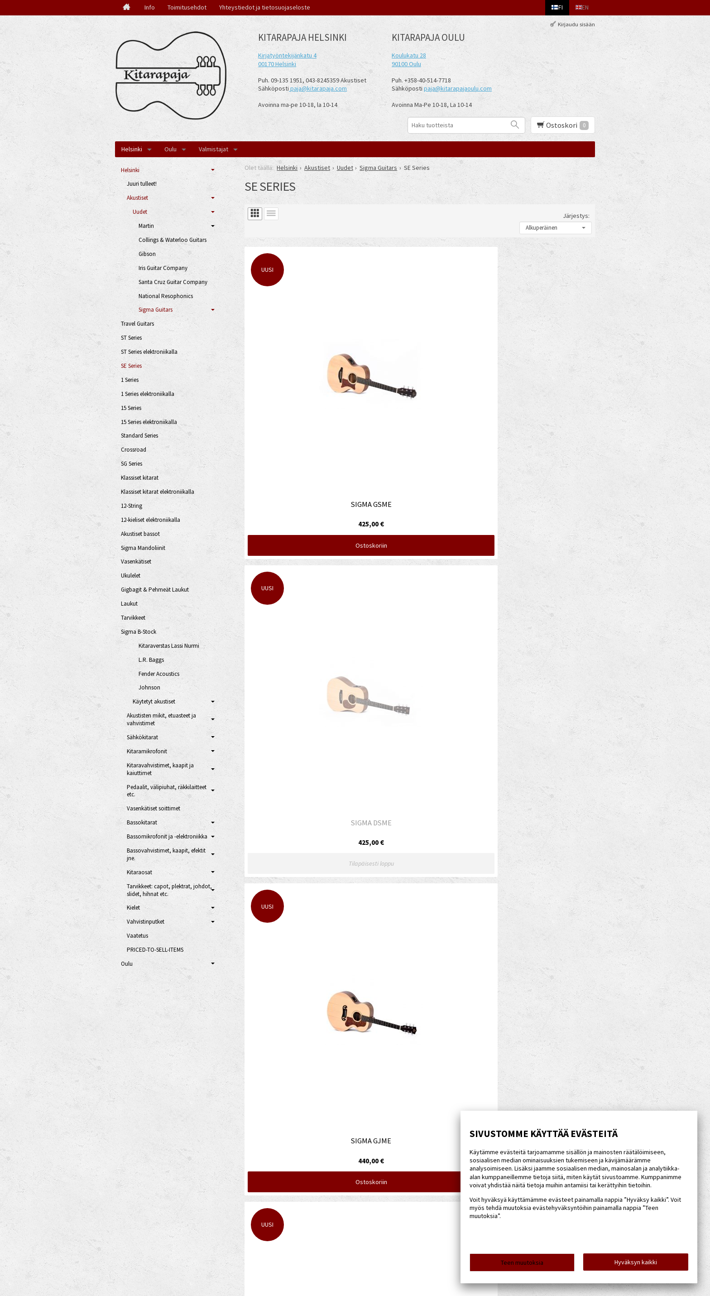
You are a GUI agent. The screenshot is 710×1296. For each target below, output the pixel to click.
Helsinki (131, 149)
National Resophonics (166, 296)
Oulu (170, 149)
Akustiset (137, 198)
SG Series (131, 463)
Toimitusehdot (187, 7)
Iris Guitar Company (163, 268)
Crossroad (133, 449)
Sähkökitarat (142, 737)
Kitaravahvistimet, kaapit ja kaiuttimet (160, 769)
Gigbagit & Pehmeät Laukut (155, 589)
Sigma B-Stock (138, 632)
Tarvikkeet (133, 618)
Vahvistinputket (145, 921)
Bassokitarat (142, 822)
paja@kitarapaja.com (318, 88)
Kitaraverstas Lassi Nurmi (169, 646)
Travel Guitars (137, 324)
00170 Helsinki (277, 64)
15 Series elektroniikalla (149, 422)
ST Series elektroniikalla (149, 352)
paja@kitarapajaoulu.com (458, 88)
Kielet (133, 907)
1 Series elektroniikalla (147, 394)
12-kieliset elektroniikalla (150, 520)
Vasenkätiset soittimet (153, 808)
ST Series (131, 338)
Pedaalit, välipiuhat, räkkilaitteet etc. (166, 791)
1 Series (130, 380)
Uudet (140, 212)
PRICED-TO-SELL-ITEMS (155, 950)
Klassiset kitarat (139, 478)
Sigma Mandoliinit (143, 548)
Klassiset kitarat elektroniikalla (157, 492)
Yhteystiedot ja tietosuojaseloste (264, 7)
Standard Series (139, 435)
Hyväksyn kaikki (635, 1265)
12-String (131, 506)
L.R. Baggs (151, 660)
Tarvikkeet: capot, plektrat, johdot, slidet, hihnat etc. (169, 890)
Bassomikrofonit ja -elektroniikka (167, 836)
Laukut (129, 603)
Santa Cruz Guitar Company (173, 282)
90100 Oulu (406, 64)
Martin (146, 226)
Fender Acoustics (159, 674)
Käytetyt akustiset (154, 701)
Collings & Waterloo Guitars (172, 240)
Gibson (147, 254)
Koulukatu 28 (409, 55)
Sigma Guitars (156, 309)
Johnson (149, 687)
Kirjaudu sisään (576, 24)
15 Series (131, 408)
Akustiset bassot (140, 534)
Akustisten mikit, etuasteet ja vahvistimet (161, 719)
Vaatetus (137, 935)
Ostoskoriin (301, 404)
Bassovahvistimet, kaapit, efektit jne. (166, 854)
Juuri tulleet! (142, 184)
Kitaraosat (139, 872)
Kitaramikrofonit (147, 751)
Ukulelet (130, 575)
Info (149, 7)
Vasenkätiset (136, 561)
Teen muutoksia (522, 1265)
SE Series (131, 366)
